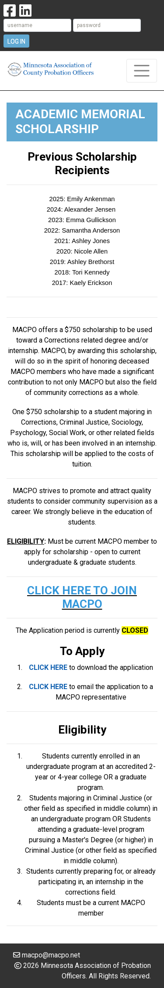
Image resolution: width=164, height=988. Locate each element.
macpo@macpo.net (51, 955)
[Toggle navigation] (141, 70)
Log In (16, 41)
